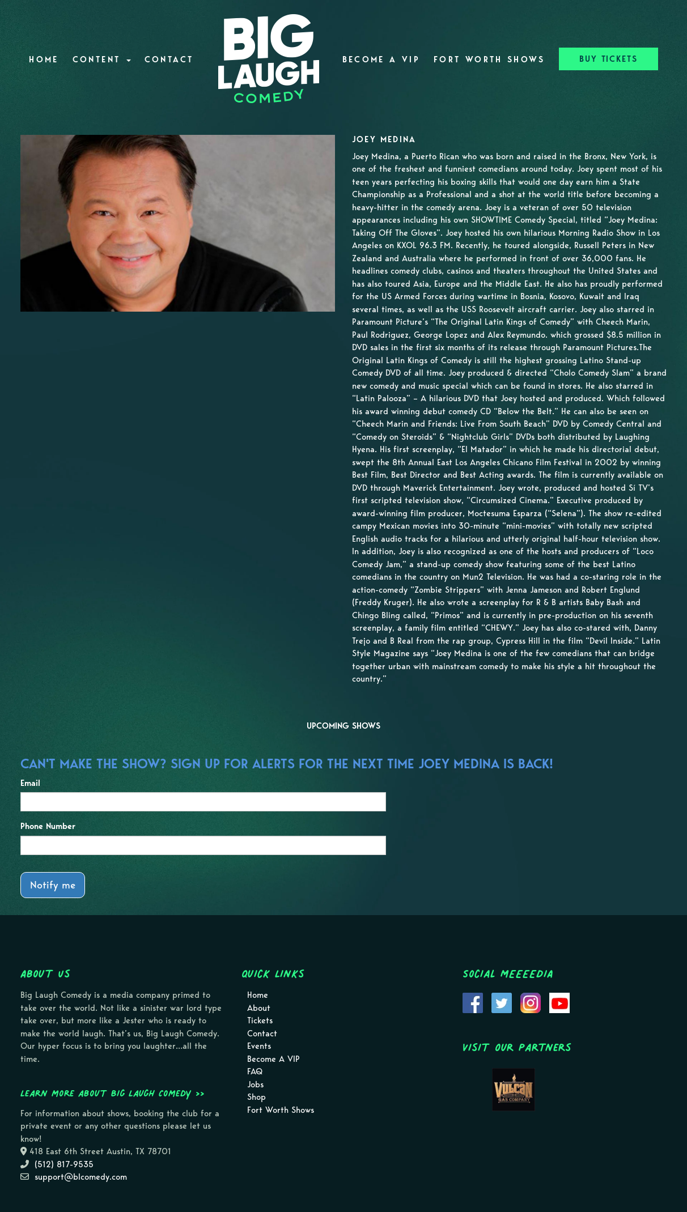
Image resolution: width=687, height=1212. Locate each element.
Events (259, 1046)
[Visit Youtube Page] (559, 1002)
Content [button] (102, 59)
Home (43, 59)
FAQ (254, 1071)
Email (30, 783)
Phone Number (47, 826)
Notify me (52, 885)
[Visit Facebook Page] (473, 1002)
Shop (256, 1097)
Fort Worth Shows (489, 59)
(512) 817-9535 (64, 1164)
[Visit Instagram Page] (530, 1002)
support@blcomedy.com (81, 1177)
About (258, 1008)
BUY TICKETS (608, 59)
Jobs (255, 1084)
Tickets (260, 1020)
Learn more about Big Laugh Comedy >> (112, 1093)
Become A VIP (381, 59)
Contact (169, 59)
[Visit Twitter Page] (501, 1002)
